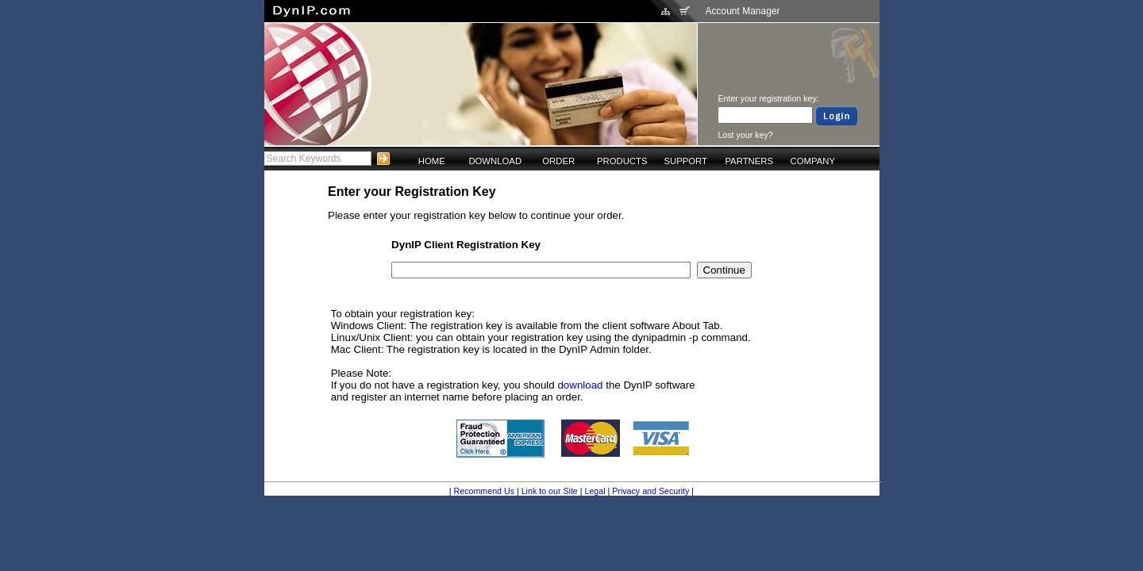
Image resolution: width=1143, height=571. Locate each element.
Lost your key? (745, 135)
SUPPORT (685, 161)
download (579, 385)
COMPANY (813, 161)
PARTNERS (749, 161)
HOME (431, 161)
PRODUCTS (622, 161)
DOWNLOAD (494, 161)
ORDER (558, 161)
